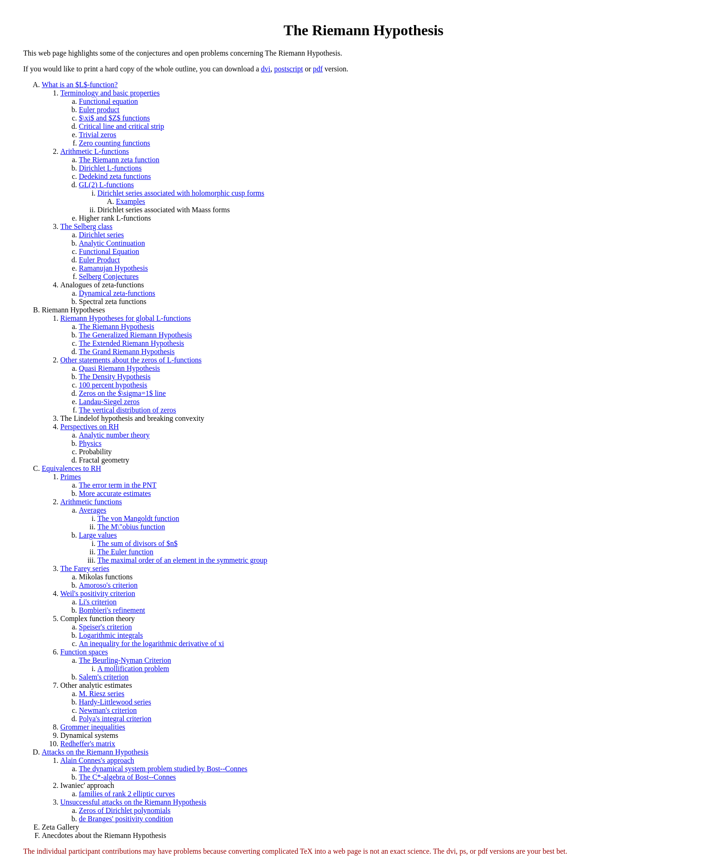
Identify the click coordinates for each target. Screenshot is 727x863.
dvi (265, 69)
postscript (288, 69)
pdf (318, 69)
